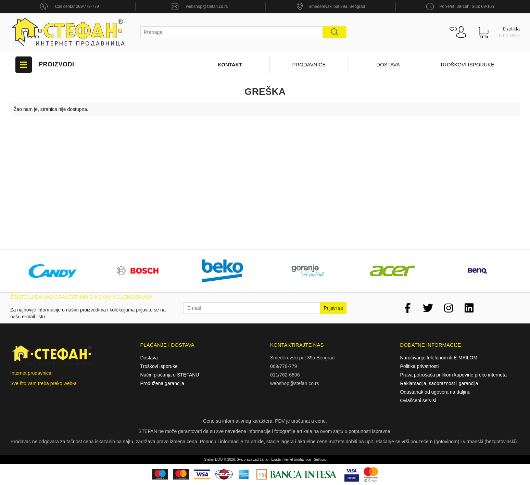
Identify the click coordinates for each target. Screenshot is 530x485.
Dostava (388, 64)
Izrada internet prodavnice (291, 459)
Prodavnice (309, 64)
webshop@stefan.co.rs (207, 6)
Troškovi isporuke (467, 64)
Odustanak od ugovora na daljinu (435, 392)
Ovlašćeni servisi (418, 400)
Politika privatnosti (419, 366)
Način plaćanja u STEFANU (169, 375)
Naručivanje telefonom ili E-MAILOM (439, 357)
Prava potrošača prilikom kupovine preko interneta (453, 375)
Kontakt (229, 64)
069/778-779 (283, 366)
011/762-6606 (285, 375)
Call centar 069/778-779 (77, 6)
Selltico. (320, 459)
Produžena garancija (162, 383)
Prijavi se (333, 308)
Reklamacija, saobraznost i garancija (439, 383)
